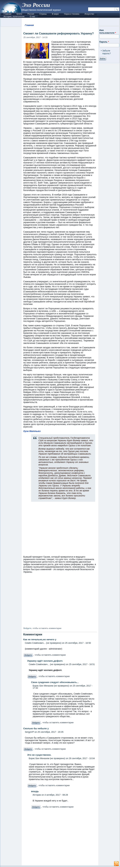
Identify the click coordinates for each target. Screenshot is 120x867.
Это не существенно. (39, 754)
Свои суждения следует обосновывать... (55, 682)
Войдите (27, 628)
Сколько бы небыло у (36, 728)
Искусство (89, 14)
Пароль (104, 42)
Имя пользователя (107, 31)
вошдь (35, 791)
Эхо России (36, 5)
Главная (7, 14)
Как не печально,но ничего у (39, 639)
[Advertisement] (60, 838)
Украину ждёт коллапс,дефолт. (45, 660)
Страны (43, 14)
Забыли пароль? (106, 52)
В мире (55, 14)
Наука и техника (71, 14)
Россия (31, 14)
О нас (32, 16)
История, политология (14, 16)
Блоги (19, 14)
